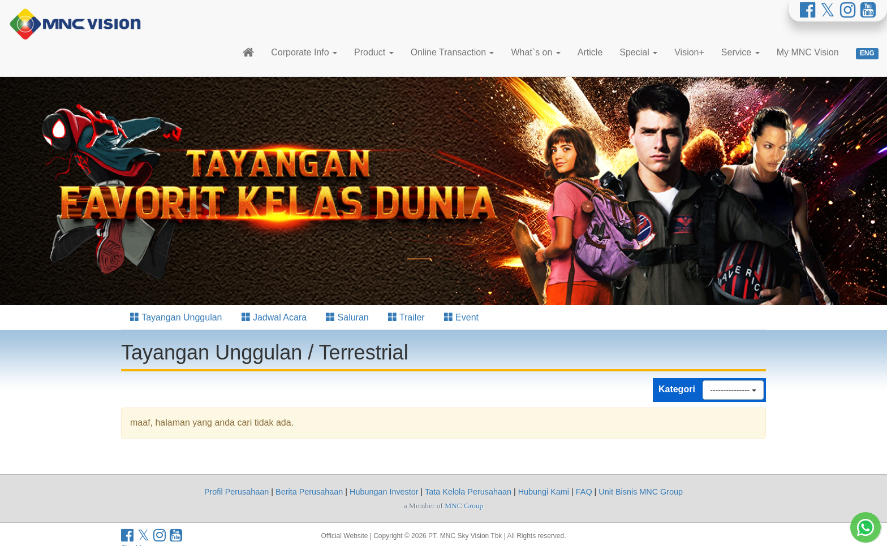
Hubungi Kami (543, 491)
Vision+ (689, 52)
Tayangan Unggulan (176, 317)
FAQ (584, 491)
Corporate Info (304, 52)
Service (740, 52)
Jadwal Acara (274, 317)
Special (638, 52)
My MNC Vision (808, 52)
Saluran (347, 317)
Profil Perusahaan (236, 491)
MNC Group (464, 505)
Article (590, 52)
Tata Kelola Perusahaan (468, 491)
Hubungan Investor (384, 491)
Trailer (406, 317)
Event (461, 317)
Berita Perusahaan (309, 491)
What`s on (535, 52)
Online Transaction (452, 52)
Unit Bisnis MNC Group (640, 491)
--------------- (733, 390)
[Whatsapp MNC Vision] (865, 527)
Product (374, 52)
